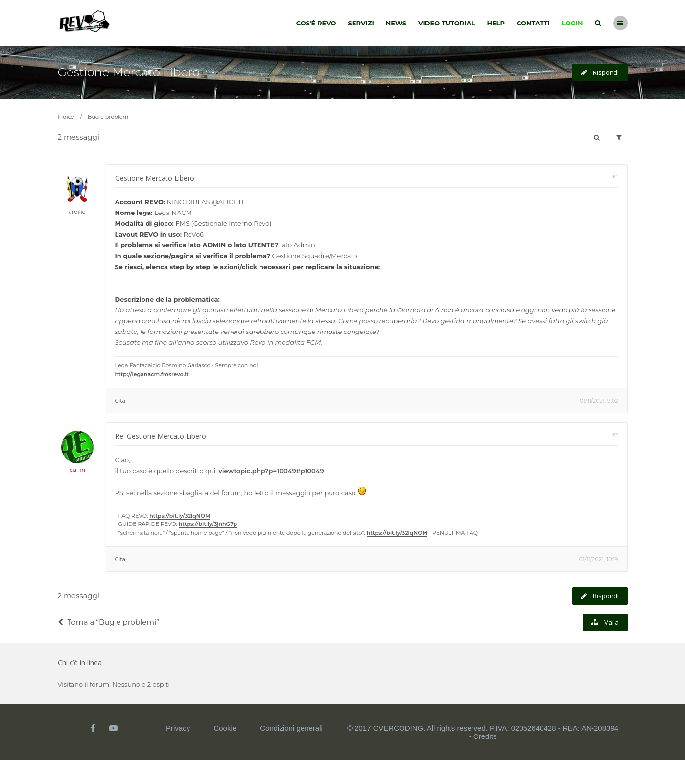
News (396, 23)
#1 (615, 177)
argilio (77, 211)
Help (496, 23)
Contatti (533, 23)
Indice (66, 116)
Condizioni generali (291, 728)
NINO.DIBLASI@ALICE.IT (205, 202)
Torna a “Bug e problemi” (108, 622)
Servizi (361, 23)
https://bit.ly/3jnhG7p (208, 524)
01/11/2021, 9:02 (599, 400)
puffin (77, 469)
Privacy (178, 728)
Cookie (224, 728)
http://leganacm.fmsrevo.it (152, 374)
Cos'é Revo (316, 23)
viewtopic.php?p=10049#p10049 (271, 471)
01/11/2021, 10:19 (598, 559)
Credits (485, 736)
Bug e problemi (109, 116)
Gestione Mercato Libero (129, 72)
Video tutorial (446, 23)
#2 (615, 435)
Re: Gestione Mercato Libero (160, 436)
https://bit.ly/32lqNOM (179, 515)
